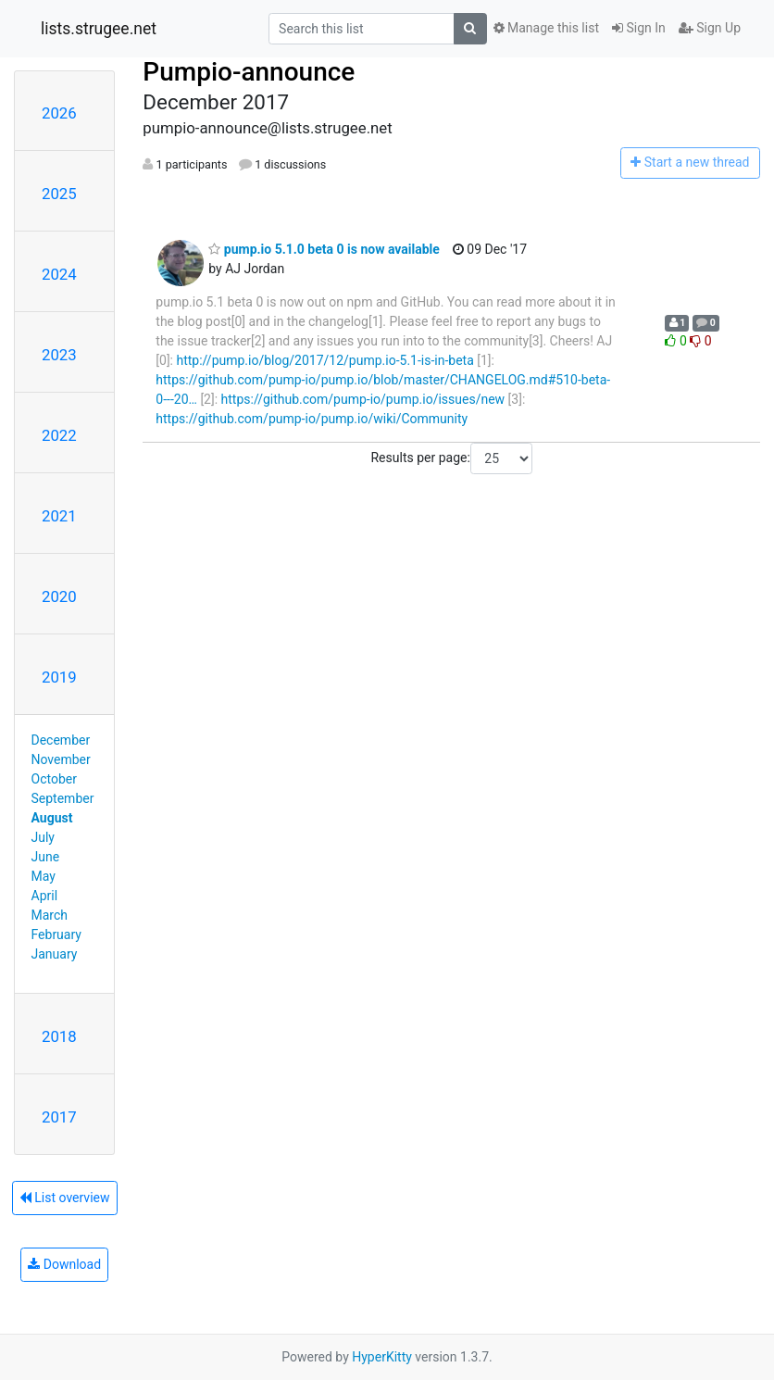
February (56, 934)
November (61, 759)
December (61, 740)
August (52, 817)
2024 (59, 274)
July (43, 837)
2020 (59, 596)
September (62, 798)
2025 (59, 193)
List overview (64, 1197)
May (43, 876)
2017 (59, 1117)
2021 (59, 516)
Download (64, 1264)
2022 (59, 435)
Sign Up (710, 27)
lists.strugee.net (98, 28)
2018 (59, 1036)
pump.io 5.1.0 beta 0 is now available (324, 249)
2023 (59, 354)
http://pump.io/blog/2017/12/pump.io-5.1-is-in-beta (324, 360)
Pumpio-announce (249, 71)
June (45, 856)
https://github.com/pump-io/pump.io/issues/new (363, 399)
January (54, 954)
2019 (59, 677)
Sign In (639, 27)
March (50, 915)
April (44, 895)
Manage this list (546, 27)
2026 (59, 113)
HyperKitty (382, 1356)
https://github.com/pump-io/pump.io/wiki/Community (312, 418)
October (54, 779)
